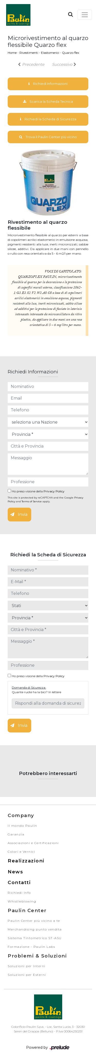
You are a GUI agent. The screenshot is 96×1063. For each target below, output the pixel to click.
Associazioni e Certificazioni (33, 843)
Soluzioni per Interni (27, 966)
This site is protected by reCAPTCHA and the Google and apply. (45, 499)
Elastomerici (50, 53)
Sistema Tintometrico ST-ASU (35, 938)
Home (12, 53)
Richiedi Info (19, 893)
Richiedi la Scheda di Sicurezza (48, 119)
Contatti (19, 882)
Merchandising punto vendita (35, 929)
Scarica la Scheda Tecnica (48, 101)
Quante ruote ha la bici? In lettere (36, 692)
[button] (70, 14)
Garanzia (16, 834)
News (15, 872)
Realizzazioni (26, 861)
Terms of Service (32, 501)
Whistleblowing (22, 901)
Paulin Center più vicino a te (34, 921)
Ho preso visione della (36, 491)
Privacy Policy (54, 491)
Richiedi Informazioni (48, 84)
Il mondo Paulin (22, 826)
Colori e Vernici (21, 852)
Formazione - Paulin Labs (31, 947)
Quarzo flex (70, 53)
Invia (18, 514)
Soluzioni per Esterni (27, 975)
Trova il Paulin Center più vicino (48, 137)
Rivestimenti (28, 53)
